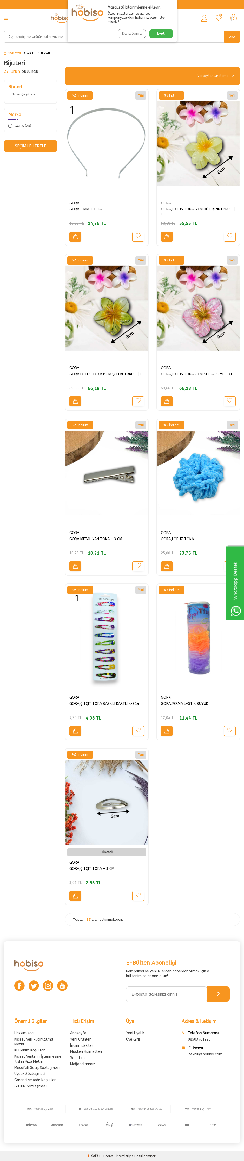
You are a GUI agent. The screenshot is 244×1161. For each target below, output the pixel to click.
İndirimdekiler (81, 1045)
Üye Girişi (133, 1039)
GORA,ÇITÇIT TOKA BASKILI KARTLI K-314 (104, 704)
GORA (74, 203)
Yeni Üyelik (135, 1033)
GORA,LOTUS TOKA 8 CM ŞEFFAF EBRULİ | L (105, 374)
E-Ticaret (106, 1156)
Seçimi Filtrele (30, 146)
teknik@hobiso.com (205, 1054)
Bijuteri (45, 52)
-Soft (93, 1156)
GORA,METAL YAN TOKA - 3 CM (95, 539)
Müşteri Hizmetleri (86, 1051)
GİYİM (31, 52)
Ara (232, 37)
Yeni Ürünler (80, 1039)
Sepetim (77, 1058)
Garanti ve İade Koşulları (35, 1080)
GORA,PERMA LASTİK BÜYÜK (184, 704)
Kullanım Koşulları (29, 1050)
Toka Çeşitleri (23, 94)
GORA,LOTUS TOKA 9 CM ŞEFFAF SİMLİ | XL (197, 374)
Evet (161, 33)
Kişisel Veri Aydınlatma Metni (33, 1042)
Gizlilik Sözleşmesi (30, 1086)
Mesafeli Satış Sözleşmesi (37, 1068)
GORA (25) (19, 126)
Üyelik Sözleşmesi (29, 1074)
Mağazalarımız (82, 1064)
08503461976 (199, 1039)
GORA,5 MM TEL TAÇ (86, 209)
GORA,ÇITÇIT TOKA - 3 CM (91, 869)
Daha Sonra (131, 33)
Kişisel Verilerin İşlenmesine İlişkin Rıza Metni (37, 1059)
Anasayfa (12, 53)
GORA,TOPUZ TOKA (177, 539)
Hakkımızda (24, 1033)
